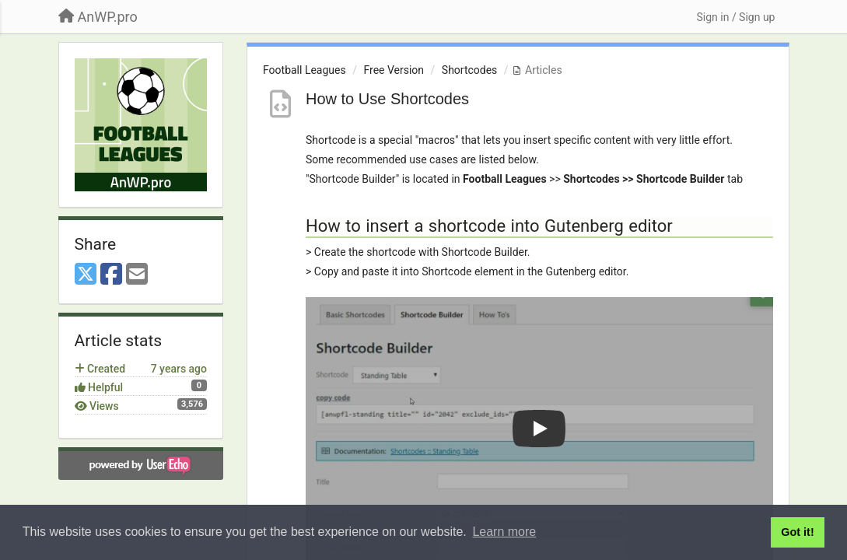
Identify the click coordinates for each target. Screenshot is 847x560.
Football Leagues (304, 70)
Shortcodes (470, 70)
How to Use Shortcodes (387, 98)
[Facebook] (111, 275)
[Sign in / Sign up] (735, 17)
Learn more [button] (504, 531)
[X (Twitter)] (85, 275)
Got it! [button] (797, 532)
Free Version (393, 70)
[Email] (137, 275)
